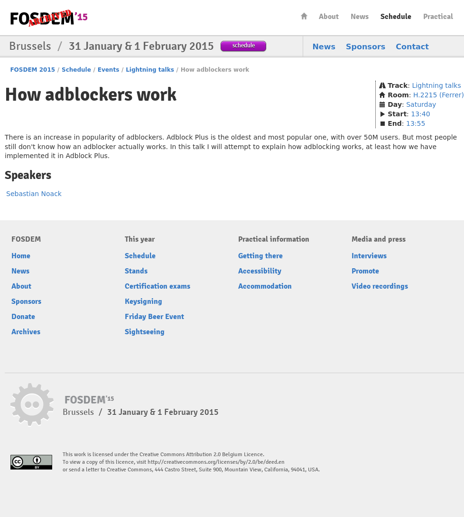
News (360, 16)
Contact (412, 46)
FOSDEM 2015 (32, 69)
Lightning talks (150, 69)
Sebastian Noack (34, 193)
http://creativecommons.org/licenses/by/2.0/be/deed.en (216, 462)
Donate (23, 316)
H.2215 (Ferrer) (438, 95)
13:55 (415, 123)
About (329, 16)
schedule (243, 45)
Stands (136, 271)
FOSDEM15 (48, 18)
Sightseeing (145, 332)
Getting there (260, 256)
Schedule (395, 16)
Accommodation (265, 286)
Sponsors (365, 46)
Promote (365, 271)
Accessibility (259, 271)
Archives (25, 332)
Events (109, 69)
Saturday (421, 104)
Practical (438, 16)
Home (304, 15)
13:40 (420, 114)
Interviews (369, 256)
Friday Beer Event (154, 316)
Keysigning (143, 301)
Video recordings (380, 286)
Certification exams (157, 286)
